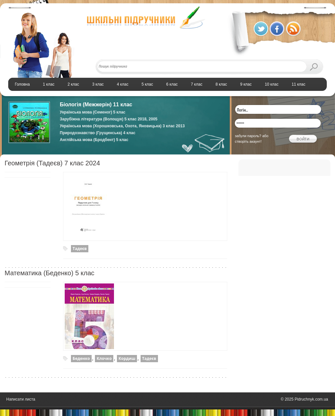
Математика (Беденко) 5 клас (49, 273)
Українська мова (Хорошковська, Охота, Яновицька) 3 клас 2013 (122, 126)
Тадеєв (80, 248)
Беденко (81, 358)
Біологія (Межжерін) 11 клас (96, 104)
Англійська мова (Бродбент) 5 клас (94, 139)
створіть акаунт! (248, 141)
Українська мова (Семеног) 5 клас (92, 112)
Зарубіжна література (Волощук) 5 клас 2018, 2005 (108, 119)
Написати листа (20, 399)
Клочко (104, 358)
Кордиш (127, 358)
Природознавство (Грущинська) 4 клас (97, 133)
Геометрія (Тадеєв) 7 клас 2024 (52, 163)
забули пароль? (248, 136)
